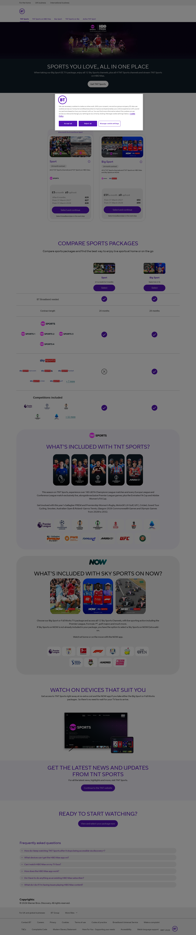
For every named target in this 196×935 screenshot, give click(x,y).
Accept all (68, 123)
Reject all (88, 123)
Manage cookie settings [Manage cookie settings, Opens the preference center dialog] (109, 123)
